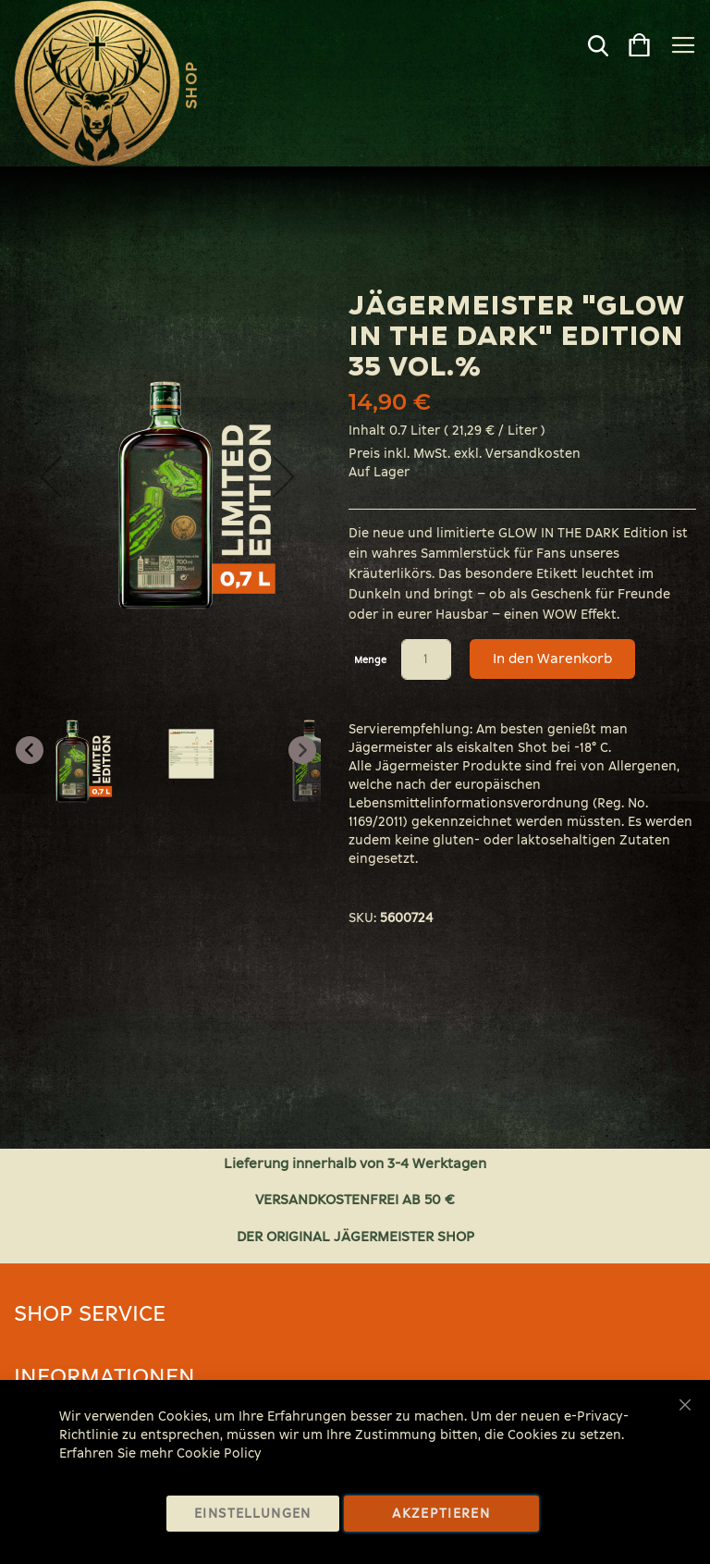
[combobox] (565, 49)
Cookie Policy (219, 1453)
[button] (51, 476)
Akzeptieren (441, 1513)
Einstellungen (253, 1513)
